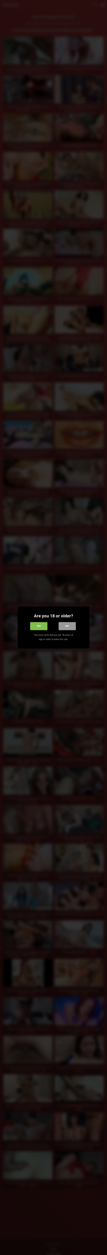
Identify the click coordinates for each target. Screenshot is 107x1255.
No (67, 626)
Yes (39, 626)
